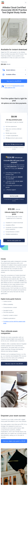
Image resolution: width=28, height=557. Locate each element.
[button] (14, 70)
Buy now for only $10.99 (14, 81)
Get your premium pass (14, 144)
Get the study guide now (14, 240)
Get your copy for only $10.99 (14, 363)
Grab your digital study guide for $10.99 (14, 441)
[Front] (3, 2)
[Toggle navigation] (25, 2)
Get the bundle (14, 196)
